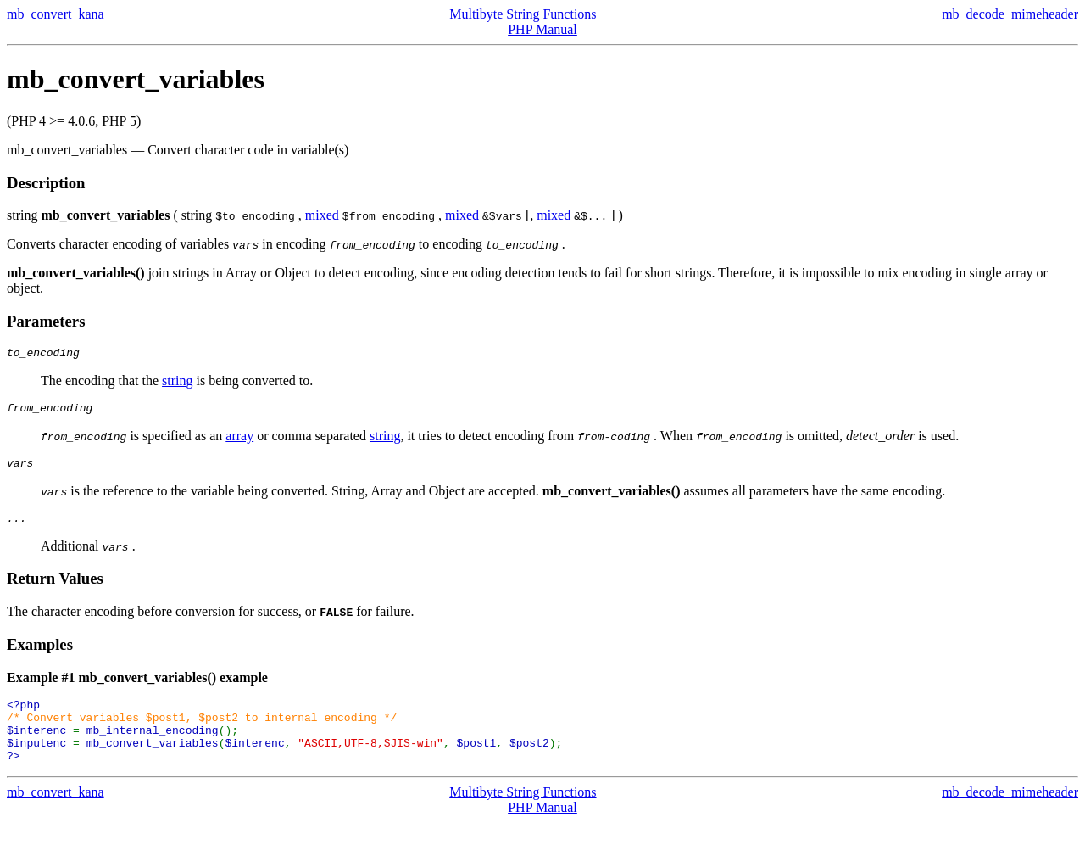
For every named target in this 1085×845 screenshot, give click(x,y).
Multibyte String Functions (522, 14)
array (239, 441)
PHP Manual (542, 29)
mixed (322, 215)
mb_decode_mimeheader (1010, 14)
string (177, 383)
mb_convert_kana (55, 14)
